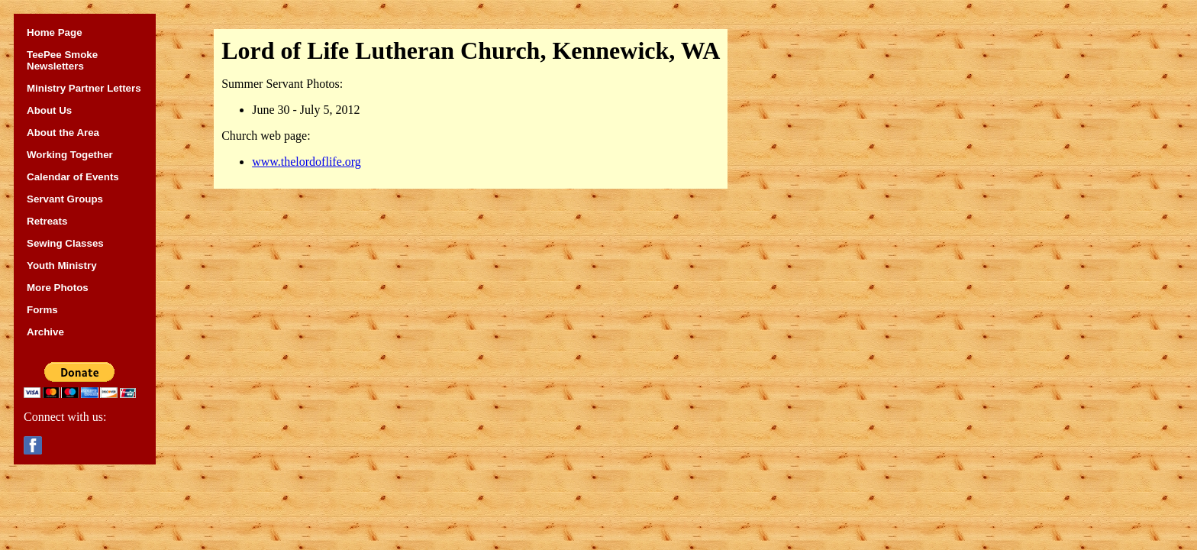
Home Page (54, 32)
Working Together (70, 154)
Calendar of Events (73, 177)
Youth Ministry (62, 265)
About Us (49, 110)
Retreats (47, 221)
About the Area (63, 132)
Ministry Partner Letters (84, 88)
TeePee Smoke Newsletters (62, 60)
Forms (42, 309)
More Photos (58, 287)
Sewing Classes (65, 243)
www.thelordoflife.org (306, 161)
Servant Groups (65, 199)
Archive (45, 332)
